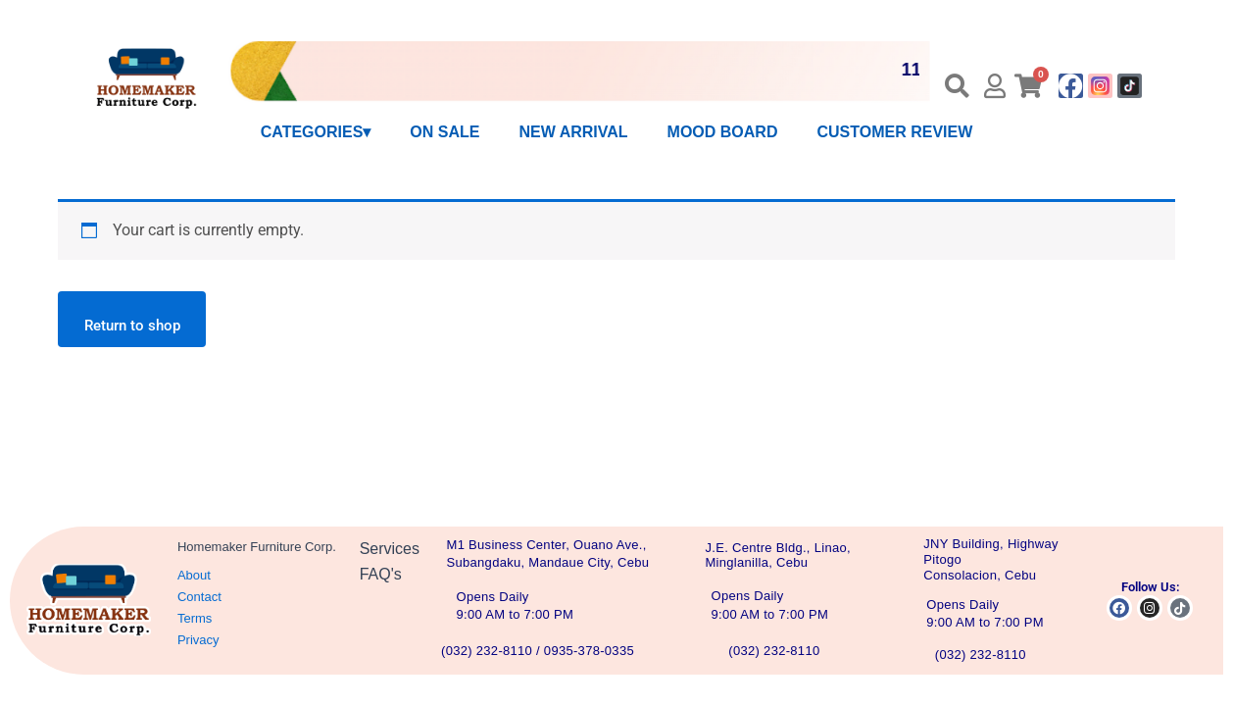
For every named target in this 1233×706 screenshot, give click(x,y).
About (194, 575)
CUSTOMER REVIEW (894, 132)
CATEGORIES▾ (316, 132)
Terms (194, 618)
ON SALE (444, 132)
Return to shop (138, 329)
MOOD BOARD (722, 132)
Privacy (198, 639)
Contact (199, 596)
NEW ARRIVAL (572, 132)
